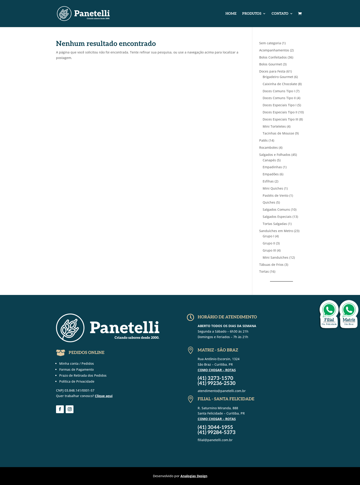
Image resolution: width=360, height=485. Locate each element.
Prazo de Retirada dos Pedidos (83, 375)
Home (230, 14)
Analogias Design (193, 476)
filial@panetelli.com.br (215, 440)
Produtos (251, 14)
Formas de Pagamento (76, 369)
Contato (280, 14)
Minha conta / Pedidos (76, 363)
